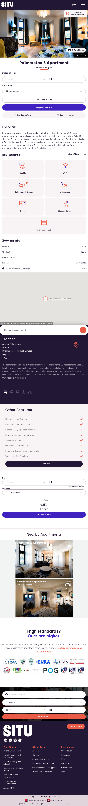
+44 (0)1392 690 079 (35, 797)
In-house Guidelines (61, 804)
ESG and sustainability (42, 772)
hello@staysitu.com (52, 797)
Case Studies (67, 768)
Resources (65, 755)
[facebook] (20, 740)
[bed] (44, 92)
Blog (63, 759)
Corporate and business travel (13, 769)
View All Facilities (77, 154)
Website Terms (25, 804)
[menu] (83, 4)
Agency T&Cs (9, 788)
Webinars (65, 763)
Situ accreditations (40, 759)
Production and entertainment (9, 782)
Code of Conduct (47, 804)
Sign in (73, 5)
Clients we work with (12, 751)
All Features (44, 464)
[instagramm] (15, 740)
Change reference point (45, 330)
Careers (35, 755)
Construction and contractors (10, 776)
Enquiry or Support (65, 115)
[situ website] (7, 4)
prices (84, 268)
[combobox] (44, 694)
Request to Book (44, 107)
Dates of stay (9, 73)
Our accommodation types (43, 768)
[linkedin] (10, 740)
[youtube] (5, 740)
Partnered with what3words (35, 800)
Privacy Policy (36, 804)
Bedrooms (7, 85)
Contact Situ (76, 726)
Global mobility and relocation (12, 763)
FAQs (63, 772)
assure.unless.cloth (55, 800)
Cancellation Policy (23, 115)
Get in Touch (66, 751)
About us (36, 751)
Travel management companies (12, 756)
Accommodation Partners (43, 763)
